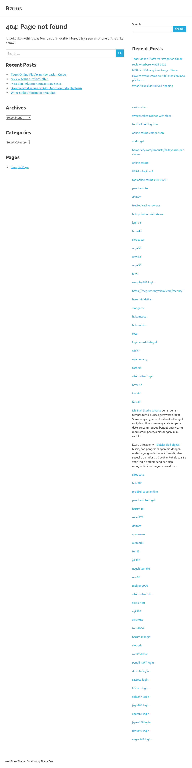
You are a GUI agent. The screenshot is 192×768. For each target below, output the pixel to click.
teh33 (136, 551)
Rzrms (16, 8)
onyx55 (136, 248)
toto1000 (138, 628)
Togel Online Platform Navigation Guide (38, 74)
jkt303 (136, 560)
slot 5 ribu (138, 602)
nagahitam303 (141, 568)
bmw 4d (137, 384)
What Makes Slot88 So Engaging (33, 92)
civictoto (137, 619)
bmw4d (137, 231)
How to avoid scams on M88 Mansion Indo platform (46, 88)
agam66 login (140, 713)
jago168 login (140, 705)
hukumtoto (139, 316)
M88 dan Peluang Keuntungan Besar (36, 83)
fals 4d (136, 393)
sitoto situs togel (142, 376)
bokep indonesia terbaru (147, 214)
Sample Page (20, 167)
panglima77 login (143, 662)
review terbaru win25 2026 (29, 79)
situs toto (138, 474)
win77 (136, 350)
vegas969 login (141, 739)
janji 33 (136, 222)
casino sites (139, 107)
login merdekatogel (144, 342)
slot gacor (138, 239)
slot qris (137, 645)
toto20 (136, 367)
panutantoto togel (143, 500)
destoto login (140, 671)
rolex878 (137, 517)
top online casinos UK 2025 (149, 179)
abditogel (138, 141)
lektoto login (140, 688)
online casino (140, 162)
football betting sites (145, 124)
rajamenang (139, 359)
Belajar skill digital (168, 444)
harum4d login (141, 636)
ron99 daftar (140, 654)
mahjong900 (140, 585)
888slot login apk (143, 171)
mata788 (137, 542)
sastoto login (140, 679)
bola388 (137, 483)
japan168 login (141, 722)
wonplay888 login (143, 282)
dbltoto (136, 196)
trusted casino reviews (146, 205)
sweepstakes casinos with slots (151, 115)
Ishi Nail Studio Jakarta (146, 410)
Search (136, 24)
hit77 (135, 273)
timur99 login (140, 730)
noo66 (136, 577)
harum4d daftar (142, 299)
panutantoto (140, 188)
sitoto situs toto (142, 594)
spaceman (138, 534)
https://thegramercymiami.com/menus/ (157, 290)
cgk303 (136, 611)
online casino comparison (148, 132)
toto (134, 333)
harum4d (138, 508)
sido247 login (140, 696)
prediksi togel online (145, 491)
